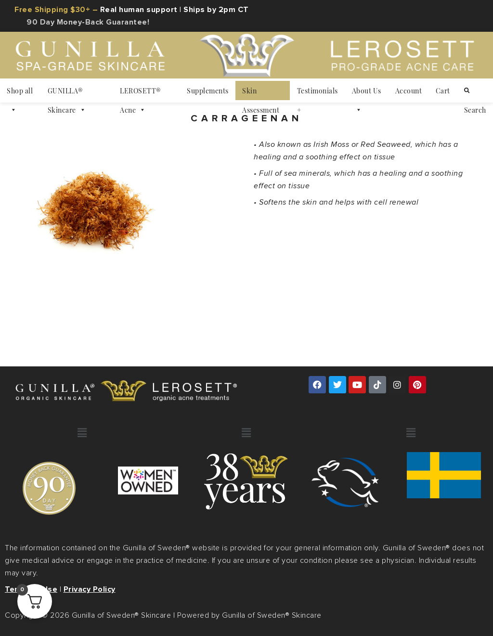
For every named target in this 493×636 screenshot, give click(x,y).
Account (408, 90)
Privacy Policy (90, 589)
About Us (366, 93)
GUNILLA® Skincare (67, 93)
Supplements (208, 90)
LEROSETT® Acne (140, 93)
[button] (82, 433)
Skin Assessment (260, 93)
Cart (443, 90)
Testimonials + (317, 93)
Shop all (20, 93)
